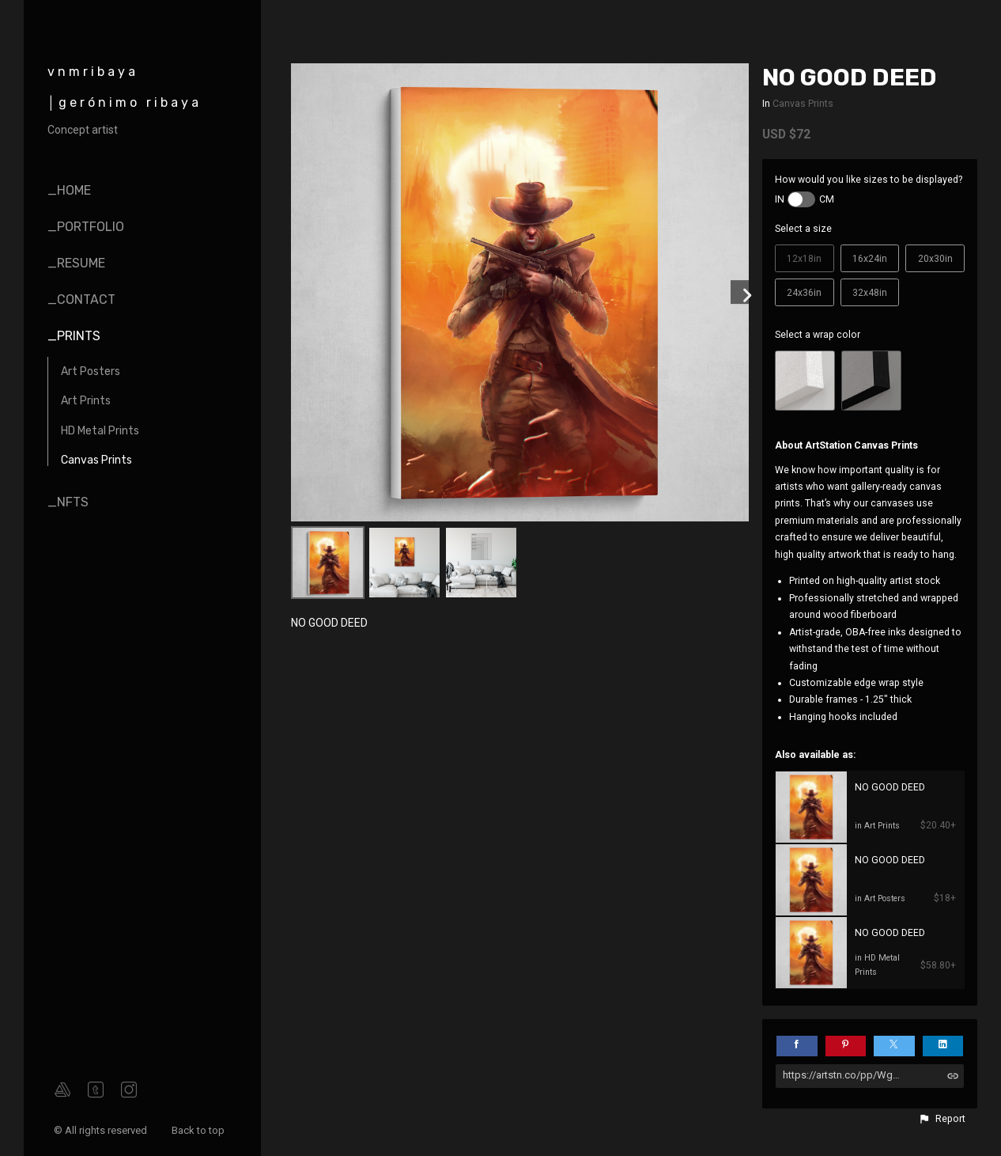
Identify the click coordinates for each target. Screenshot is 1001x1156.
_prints (73, 335)
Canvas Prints (96, 460)
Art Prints (86, 400)
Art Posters (90, 371)
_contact (81, 299)
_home (69, 190)
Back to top (199, 1130)
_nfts (68, 502)
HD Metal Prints (100, 431)
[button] (942, 1119)
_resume (76, 263)
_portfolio (85, 226)
